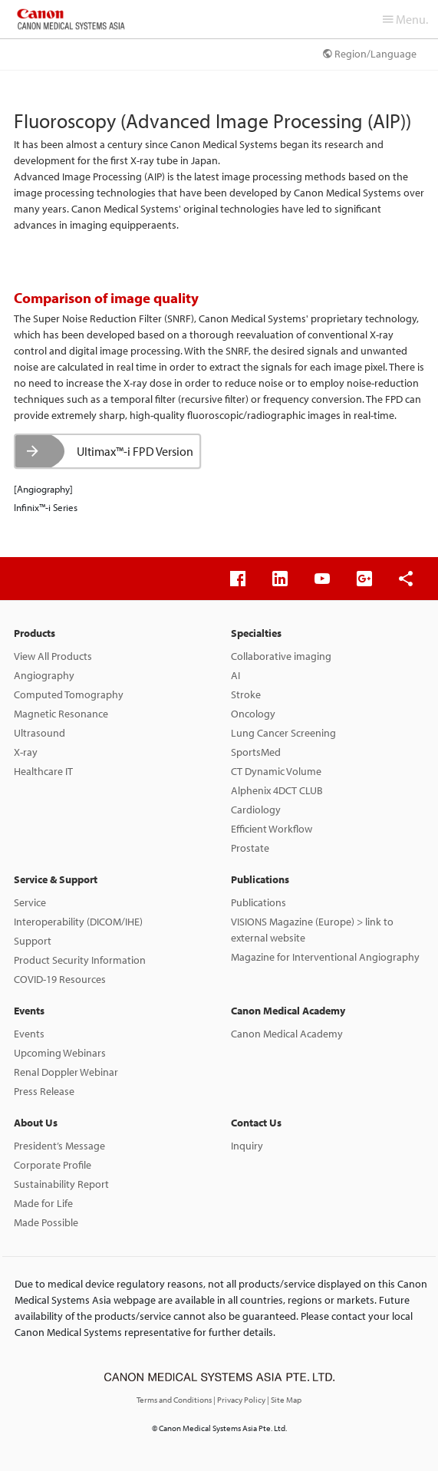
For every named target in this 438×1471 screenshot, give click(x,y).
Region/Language (370, 54)
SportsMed (256, 752)
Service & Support (55, 879)
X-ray (26, 752)
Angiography (44, 675)
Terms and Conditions (175, 1399)
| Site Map (284, 1399)
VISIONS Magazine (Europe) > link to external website (312, 930)
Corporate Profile (52, 1165)
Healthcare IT (43, 771)
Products (34, 633)
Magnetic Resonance (61, 714)
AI (235, 675)
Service (30, 902)
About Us (36, 1123)
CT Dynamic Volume (276, 771)
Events (29, 1010)
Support (32, 941)
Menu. (405, 19)
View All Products (53, 656)
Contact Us (256, 1123)
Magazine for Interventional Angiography (325, 957)
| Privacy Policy (240, 1399)
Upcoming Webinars (60, 1053)
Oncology (253, 714)
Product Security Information (80, 960)
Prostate (250, 848)
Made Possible (46, 1222)
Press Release (44, 1091)
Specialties (256, 633)
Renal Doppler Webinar (66, 1072)
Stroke (246, 694)
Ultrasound (39, 733)
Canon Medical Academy (288, 1010)
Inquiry (247, 1146)
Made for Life (43, 1203)
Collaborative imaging (281, 656)
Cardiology (256, 809)
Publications (260, 879)
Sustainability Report (61, 1184)
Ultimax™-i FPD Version (135, 451)
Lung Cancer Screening (283, 733)
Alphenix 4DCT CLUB (277, 790)
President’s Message (59, 1146)
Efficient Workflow (271, 829)
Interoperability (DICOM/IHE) (78, 921)
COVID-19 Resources (60, 979)
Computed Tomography (68, 694)
